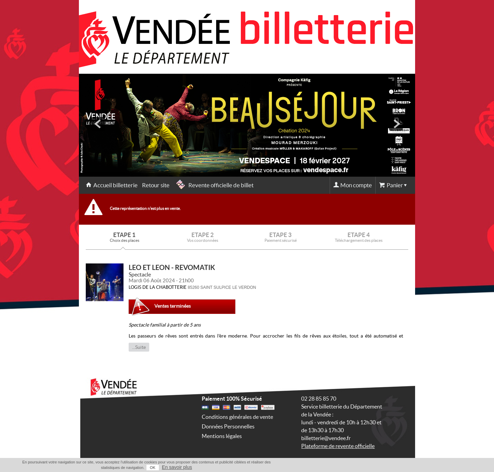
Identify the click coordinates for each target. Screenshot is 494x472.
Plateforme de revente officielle (338, 446)
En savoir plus (177, 467)
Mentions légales (222, 436)
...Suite (139, 347)
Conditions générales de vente (237, 417)
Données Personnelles (228, 426)
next (396, 124)
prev (98, 124)
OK (152, 467)
